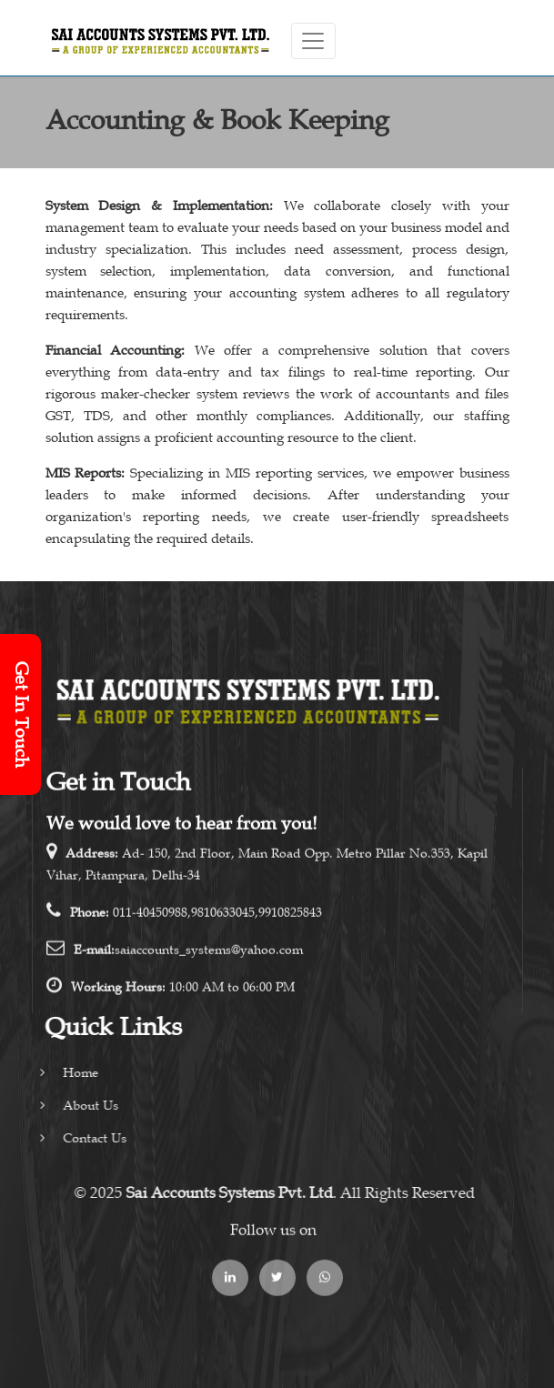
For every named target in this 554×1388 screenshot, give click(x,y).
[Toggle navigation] (314, 41)
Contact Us (74, 1138)
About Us (69, 1105)
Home (59, 1073)
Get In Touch (21, 714)
